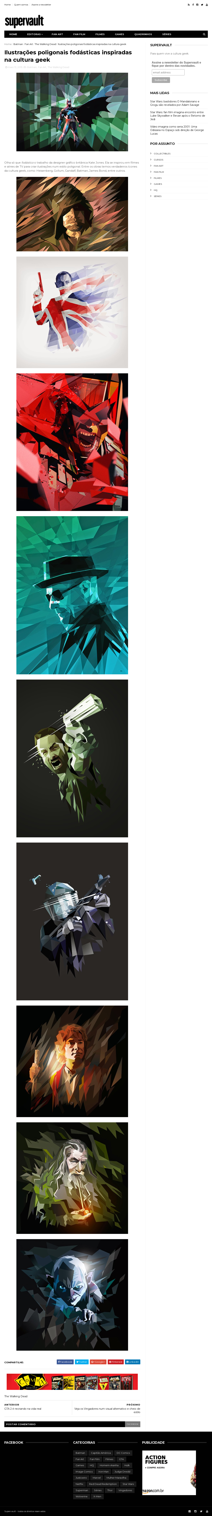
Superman (82, 1490)
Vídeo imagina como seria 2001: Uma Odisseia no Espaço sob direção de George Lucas (177, 130)
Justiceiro (81, 1477)
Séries (166, 34)
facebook (133, 1424)
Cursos (158, 159)
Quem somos (21, 4)
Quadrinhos (143, 34)
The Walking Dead (45, 44)
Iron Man (104, 1471)
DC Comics (123, 1452)
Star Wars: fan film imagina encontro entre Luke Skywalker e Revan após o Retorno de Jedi (177, 116)
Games (119, 34)
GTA (121, 1459)
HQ (155, 190)
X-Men (97, 1496)
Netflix (79, 1484)
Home (7, 4)
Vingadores (125, 1490)
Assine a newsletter (41, 4)
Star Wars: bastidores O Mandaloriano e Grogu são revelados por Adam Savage (174, 103)
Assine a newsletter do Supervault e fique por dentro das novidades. (176, 64)
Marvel (97, 1477)
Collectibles (162, 153)
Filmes (100, 34)
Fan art (57, 34)
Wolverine (82, 1496)
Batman (18, 44)
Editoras (34, 34)
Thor (110, 1490)
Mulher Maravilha (116, 1477)
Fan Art (29, 44)
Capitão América (101, 1452)
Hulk (127, 1465)
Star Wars (128, 1484)
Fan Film (159, 172)
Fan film (79, 34)
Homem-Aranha (109, 1465)
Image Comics (84, 1471)
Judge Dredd (122, 1471)
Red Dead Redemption (103, 1484)
